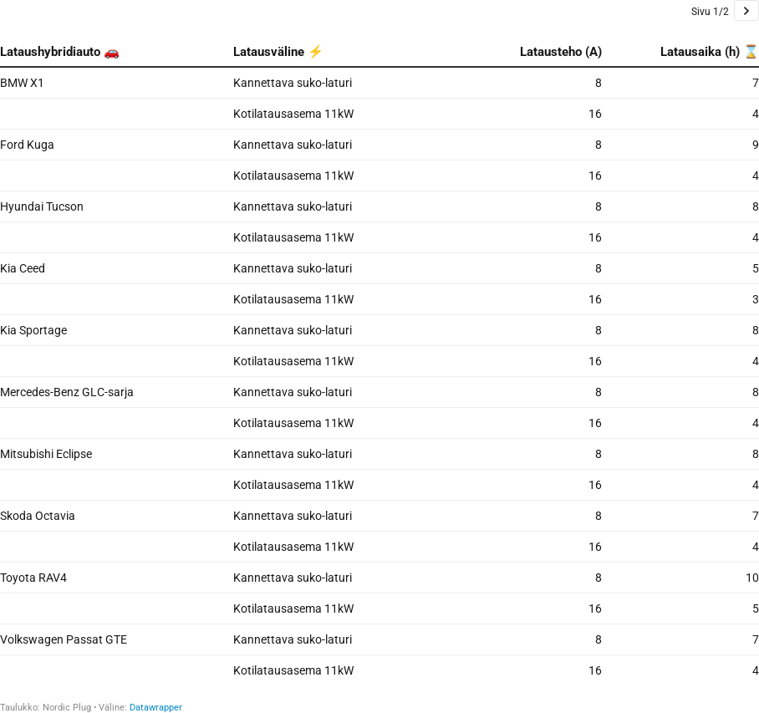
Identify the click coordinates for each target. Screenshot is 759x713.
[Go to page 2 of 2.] (746, 10)
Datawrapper (156, 707)
